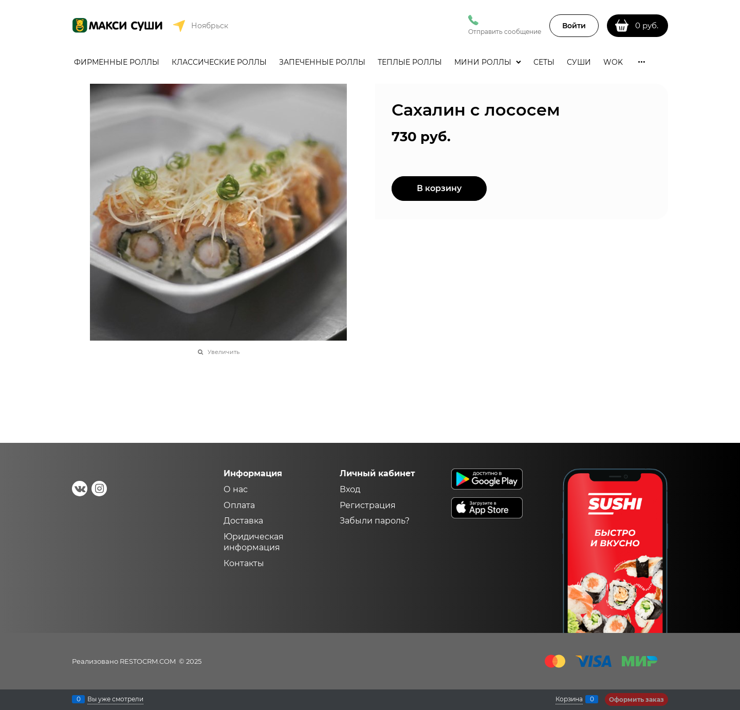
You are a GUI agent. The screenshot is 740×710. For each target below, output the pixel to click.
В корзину (439, 188)
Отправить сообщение (504, 31)
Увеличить (223, 352)
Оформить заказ (636, 699)
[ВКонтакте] (79, 488)
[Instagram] (99, 488)
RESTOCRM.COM (148, 661)
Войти (574, 25)
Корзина (569, 699)
